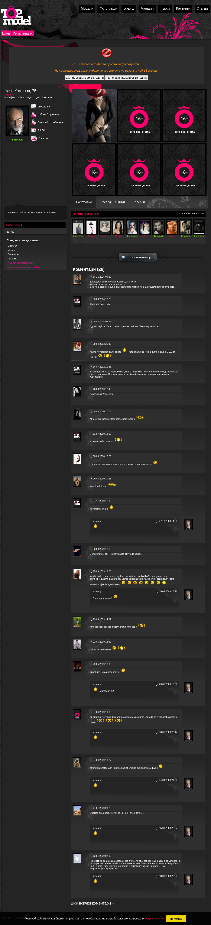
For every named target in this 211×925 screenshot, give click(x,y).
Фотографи (108, 8)
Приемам (176, 918)
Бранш (129, 8)
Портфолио (84, 202)
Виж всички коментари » (92, 903)
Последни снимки (113, 202)
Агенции (147, 8)
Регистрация (23, 33)
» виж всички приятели (191, 213)
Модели (87, 8)
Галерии (139, 202)
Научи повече (154, 918)
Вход (6, 33)
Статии (202, 8)
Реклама (12, 258)
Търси (165, 8)
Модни (11, 250)
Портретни (13, 254)
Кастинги (183, 8)
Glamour (12, 246)
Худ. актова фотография (21, 263)
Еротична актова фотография (24, 267)
